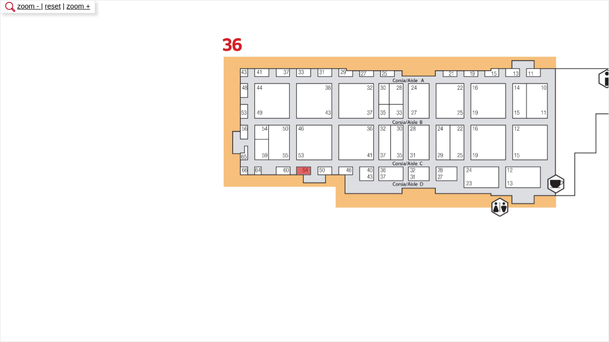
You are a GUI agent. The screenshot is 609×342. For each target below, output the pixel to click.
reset (52, 6)
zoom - (29, 6)
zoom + (78, 6)
